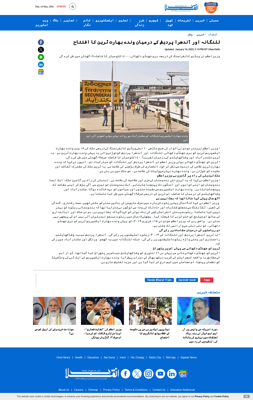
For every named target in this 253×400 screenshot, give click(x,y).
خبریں (200, 20)
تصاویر (68, 20)
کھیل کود (169, 23)
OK (246, 396)
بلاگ (55, 20)
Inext (123, 357)
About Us (63, 389)
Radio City (155, 357)
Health (79, 357)
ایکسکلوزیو (104, 20)
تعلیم (123, 20)
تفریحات (184, 20)
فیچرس (153, 20)
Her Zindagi (137, 357)
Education (93, 357)
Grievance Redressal (182, 389)
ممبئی (214, 20)
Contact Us (159, 389)
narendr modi (187, 280)
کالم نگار (87, 23)
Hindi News (63, 357)
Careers (78, 389)
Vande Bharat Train (159, 280)
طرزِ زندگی (139, 23)
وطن (190, 34)
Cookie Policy (221, 396)
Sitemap (93, 389)
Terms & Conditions (136, 389)
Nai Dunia (109, 357)
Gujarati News (189, 357)
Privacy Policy (111, 389)
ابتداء (212, 34)
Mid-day (171, 357)
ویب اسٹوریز (41, 23)
